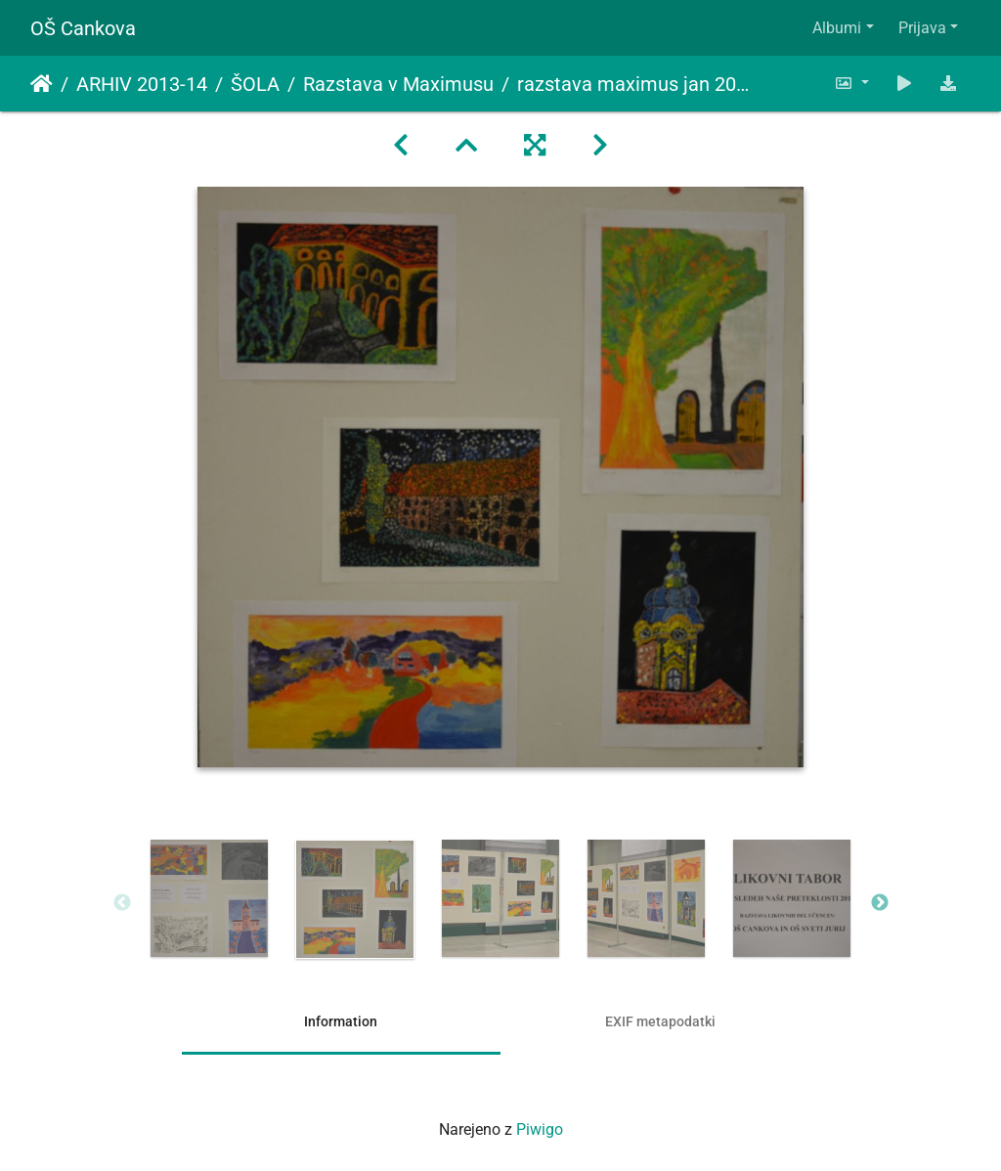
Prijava (922, 28)
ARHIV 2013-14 (141, 84)
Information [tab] (340, 1021)
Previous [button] (122, 903)
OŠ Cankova (83, 28)
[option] (210, 898)
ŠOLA (255, 84)
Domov (41, 84)
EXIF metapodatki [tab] (660, 1021)
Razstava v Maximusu (398, 84)
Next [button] (880, 903)
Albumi (836, 28)
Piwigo (539, 1129)
